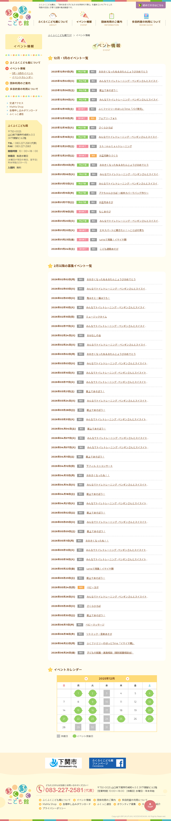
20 (149, 710)
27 (149, 718)
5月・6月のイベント (22, 73)
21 (64, 718)
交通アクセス (16, 103)
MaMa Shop (17, 106)
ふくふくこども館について (53, 18)
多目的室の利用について (146, 18)
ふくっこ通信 (17, 114)
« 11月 (86, 678)
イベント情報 (84, 18)
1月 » (127, 678)
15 (78, 710)
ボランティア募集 (126, 804)
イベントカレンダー (22, 77)
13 (149, 701)
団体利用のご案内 (111, 18)
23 (92, 718)
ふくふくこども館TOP (60, 35)
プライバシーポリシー (54, 808)
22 (78, 718)
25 (121, 718)
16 (92, 710)
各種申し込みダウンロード (24, 110)
